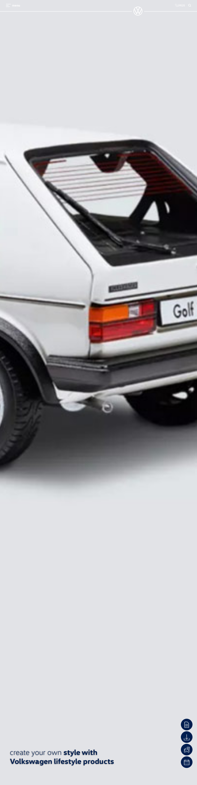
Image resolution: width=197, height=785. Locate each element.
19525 (180, 5)
